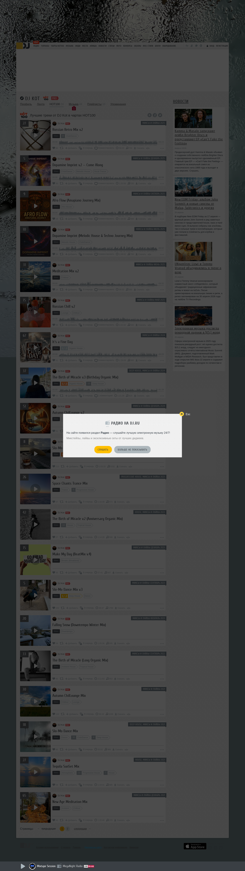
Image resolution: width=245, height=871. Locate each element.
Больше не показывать (132, 449)
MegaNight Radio (73, 866)
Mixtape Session (46, 866)
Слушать (103, 449)
